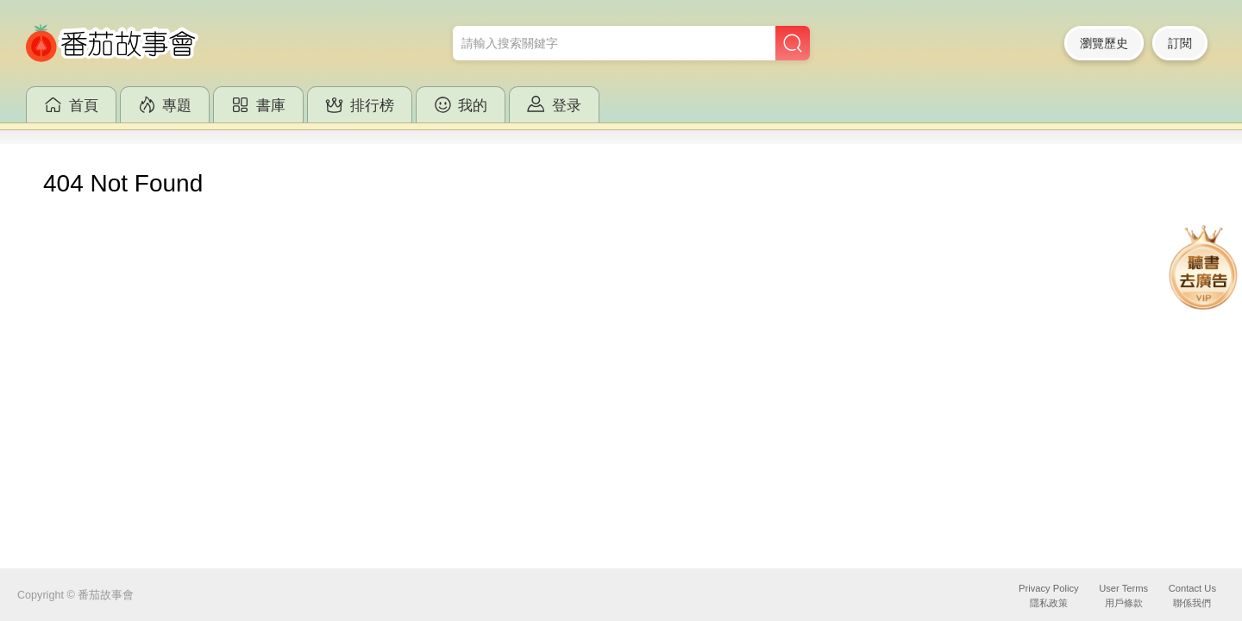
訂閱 (1180, 43)
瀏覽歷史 (1104, 43)
